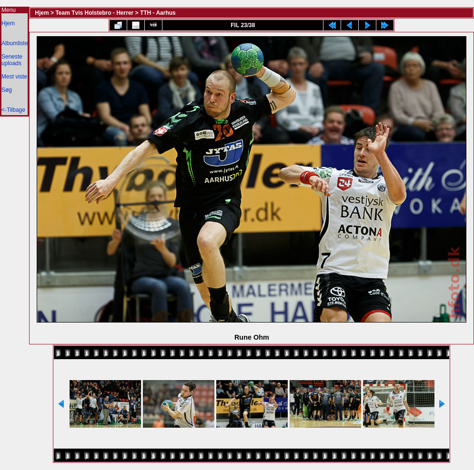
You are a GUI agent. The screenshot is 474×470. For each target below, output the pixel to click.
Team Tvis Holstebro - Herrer (94, 13)
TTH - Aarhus (158, 13)
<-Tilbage (13, 110)
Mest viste (14, 76)
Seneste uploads (11, 60)
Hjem (8, 23)
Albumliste (14, 43)
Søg (6, 90)
